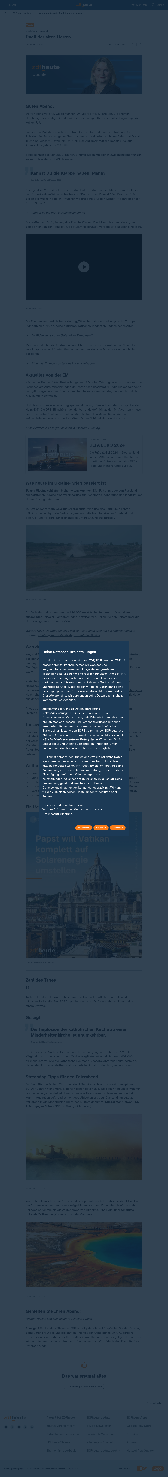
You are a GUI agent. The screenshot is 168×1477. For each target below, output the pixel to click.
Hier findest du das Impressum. (63, 805)
